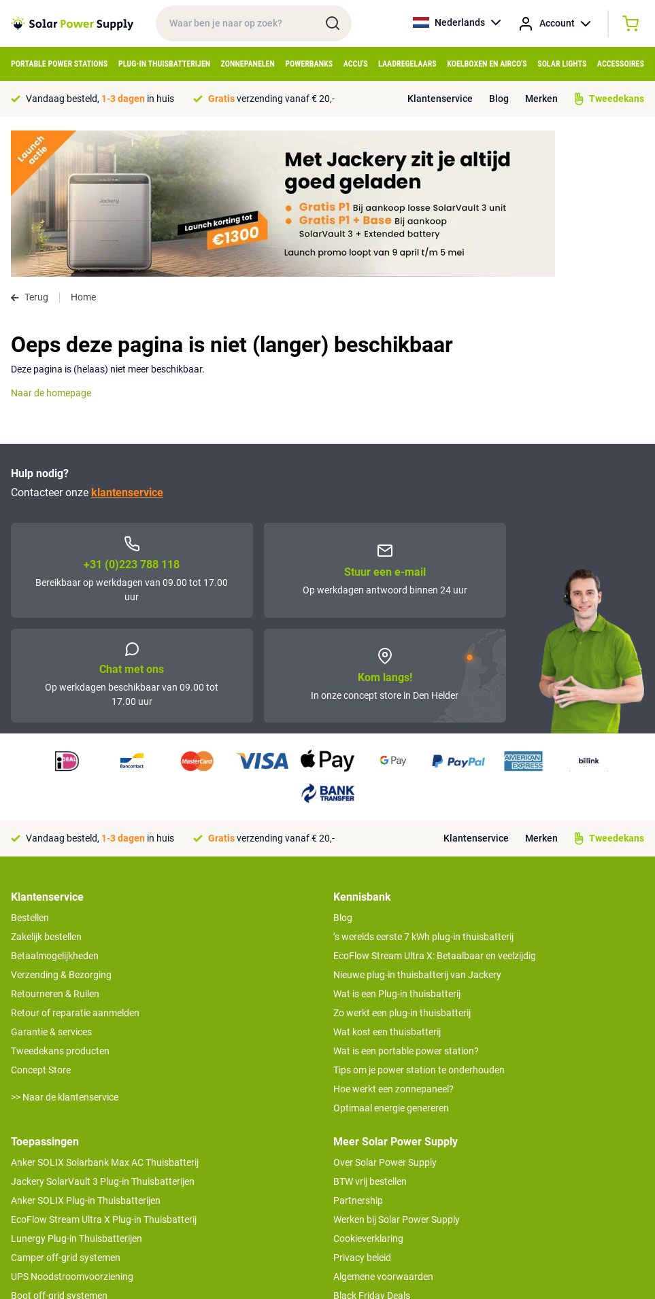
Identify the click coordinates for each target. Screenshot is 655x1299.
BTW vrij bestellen (370, 1035)
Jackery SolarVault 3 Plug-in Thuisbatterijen (103, 1035)
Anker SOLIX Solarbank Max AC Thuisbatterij (105, 1016)
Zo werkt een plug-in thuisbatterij (402, 866)
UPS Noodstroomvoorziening (72, 1130)
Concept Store (41, 923)
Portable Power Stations (59, 64)
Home (83, 150)
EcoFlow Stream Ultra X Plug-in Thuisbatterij (104, 1073)
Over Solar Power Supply (385, 1016)
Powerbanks (309, 64)
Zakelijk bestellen (46, 790)
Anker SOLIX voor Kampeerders (77, 1168)
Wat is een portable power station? (406, 904)
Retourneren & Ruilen (55, 847)
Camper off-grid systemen (65, 1111)
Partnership (358, 1054)
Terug (29, 150)
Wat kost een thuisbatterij (387, 885)
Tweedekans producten (60, 904)
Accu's (355, 64)
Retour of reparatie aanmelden (75, 866)
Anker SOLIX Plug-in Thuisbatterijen (86, 1054)
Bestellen (30, 771)
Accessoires (620, 64)
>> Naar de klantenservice (64, 951)
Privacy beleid (362, 1111)
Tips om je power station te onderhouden (419, 923)
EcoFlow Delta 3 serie (55, 1187)
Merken (541, 98)
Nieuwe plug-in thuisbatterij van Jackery (417, 828)
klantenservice (127, 346)
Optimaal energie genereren (391, 961)
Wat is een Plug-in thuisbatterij (396, 847)
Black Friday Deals (371, 1149)
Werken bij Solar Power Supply (396, 1073)
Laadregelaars (407, 64)
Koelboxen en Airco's (486, 64)
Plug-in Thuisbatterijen (164, 64)
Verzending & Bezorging (61, 828)
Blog (499, 98)
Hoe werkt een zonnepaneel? (393, 942)
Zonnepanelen (248, 64)
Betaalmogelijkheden (55, 809)
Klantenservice (440, 98)
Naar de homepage (51, 246)
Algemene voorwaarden (383, 1130)
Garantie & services (51, 885)
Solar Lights (561, 64)
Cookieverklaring (368, 1092)
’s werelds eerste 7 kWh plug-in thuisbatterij (423, 790)
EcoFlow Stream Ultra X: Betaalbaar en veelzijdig (434, 809)
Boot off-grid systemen (59, 1149)
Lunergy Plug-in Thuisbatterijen (76, 1092)
